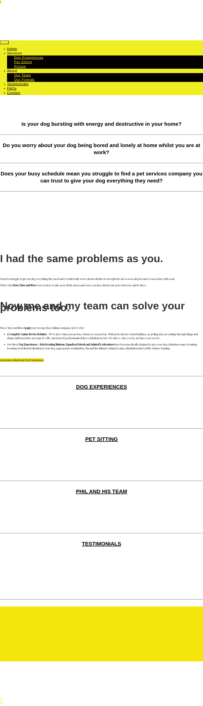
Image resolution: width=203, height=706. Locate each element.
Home (12, 49)
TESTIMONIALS (101, 544)
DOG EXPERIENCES (101, 387)
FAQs (12, 88)
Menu (4, 42)
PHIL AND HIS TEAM (101, 491)
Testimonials (17, 84)
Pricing (20, 66)
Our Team (22, 75)
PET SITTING (101, 439)
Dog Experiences (28, 58)
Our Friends (24, 80)
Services (14, 53)
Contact (13, 93)
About (12, 71)
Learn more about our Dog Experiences (22, 360)
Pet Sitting (23, 62)
